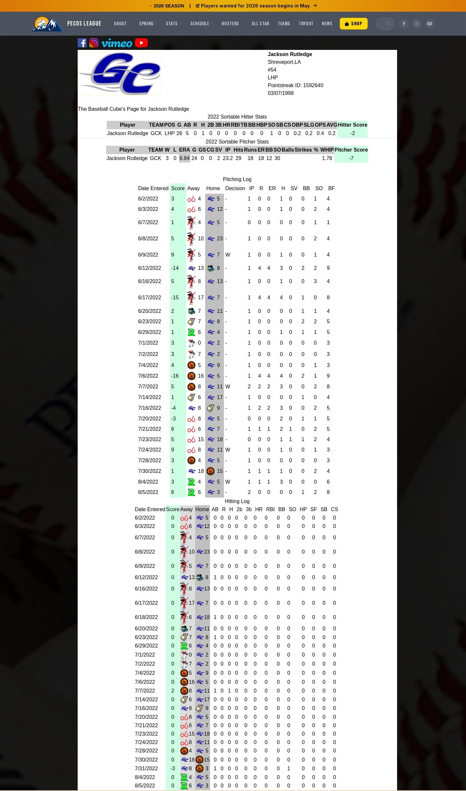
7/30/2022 (149, 471)
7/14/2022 (149, 397)
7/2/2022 (148, 354)
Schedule (202, 23)
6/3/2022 (148, 209)
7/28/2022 (149, 460)
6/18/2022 (146, 617)
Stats (174, 23)
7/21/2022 (149, 429)
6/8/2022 (148, 238)
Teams (284, 23)
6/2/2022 (148, 198)
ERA (184, 150)
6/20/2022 (149, 311)
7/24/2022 (149, 450)
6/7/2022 (148, 222)
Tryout (306, 23)
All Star (260, 23)
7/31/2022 (146, 768)
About (122, 23)
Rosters (232, 23)
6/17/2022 (149, 297)
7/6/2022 (148, 376)
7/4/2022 (148, 365)
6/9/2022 (148, 255)
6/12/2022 (149, 268)
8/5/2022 (148, 492)
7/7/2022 (148, 386)
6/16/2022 (149, 281)
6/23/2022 (149, 321)
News (327, 23)
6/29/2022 (149, 332)
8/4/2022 (148, 482)
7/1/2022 (148, 343)
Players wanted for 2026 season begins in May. (256, 5)
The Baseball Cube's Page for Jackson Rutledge (133, 109)
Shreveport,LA (284, 62)
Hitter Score (352, 125)
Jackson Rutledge (290, 54)
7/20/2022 (149, 418)
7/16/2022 (149, 408)
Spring (148, 23)
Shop (353, 23)
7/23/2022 (149, 439)
